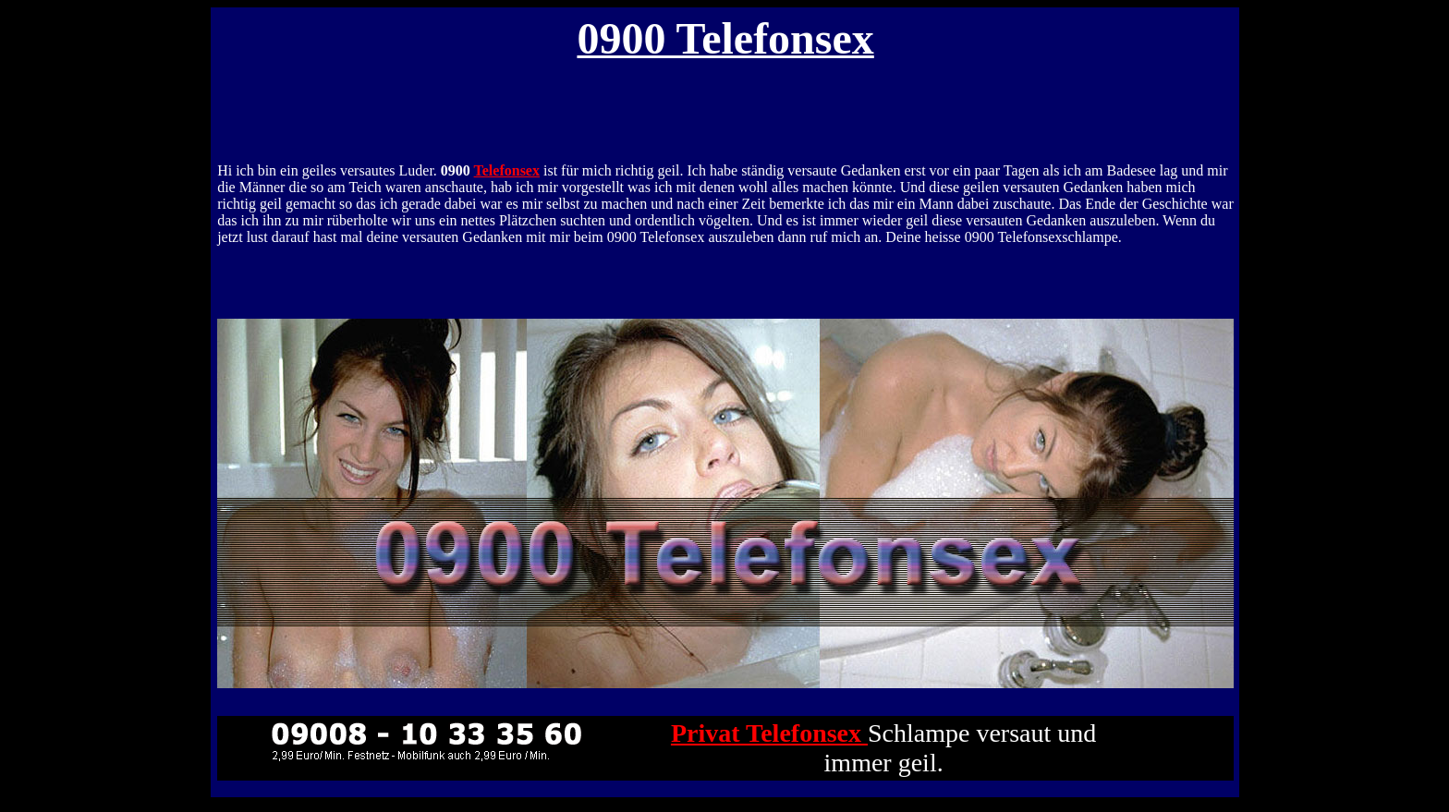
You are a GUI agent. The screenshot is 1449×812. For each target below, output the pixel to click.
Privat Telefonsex (769, 733)
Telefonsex (507, 170)
